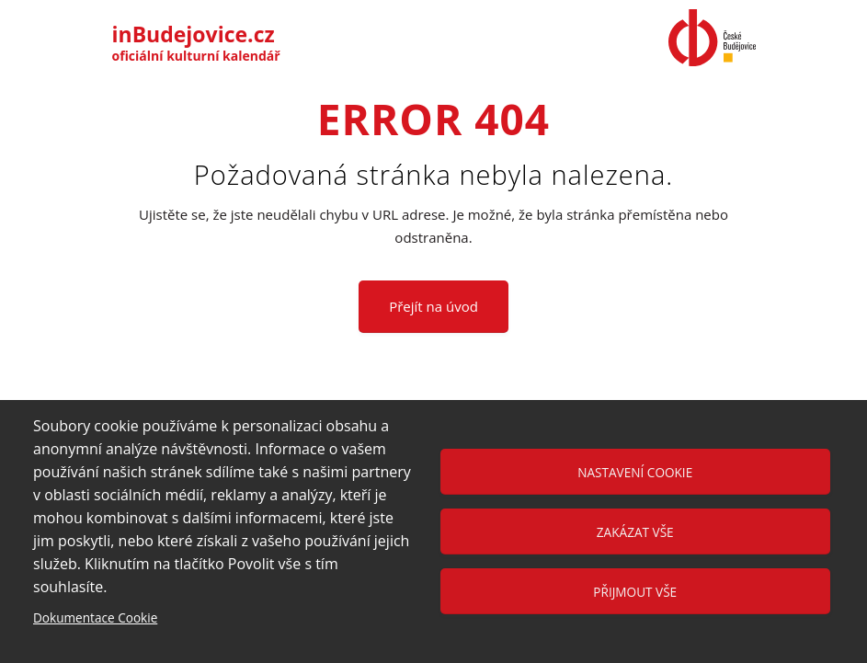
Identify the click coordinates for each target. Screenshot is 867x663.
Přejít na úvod (433, 306)
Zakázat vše (635, 532)
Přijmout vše (635, 591)
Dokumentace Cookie (95, 617)
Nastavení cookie (634, 472)
